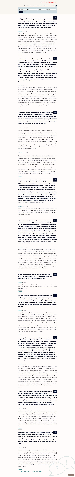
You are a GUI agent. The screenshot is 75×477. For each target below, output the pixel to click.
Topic (38, 7)
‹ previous (26, 471)
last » (40, 471)
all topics (47, 5)
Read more (20, 55)
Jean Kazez (20, 31)
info (53, 5)
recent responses (38, 5)
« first (21, 471)
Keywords (30, 7)
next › (37, 471)
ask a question (28, 5)
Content (20, 7)
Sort (48, 7)
